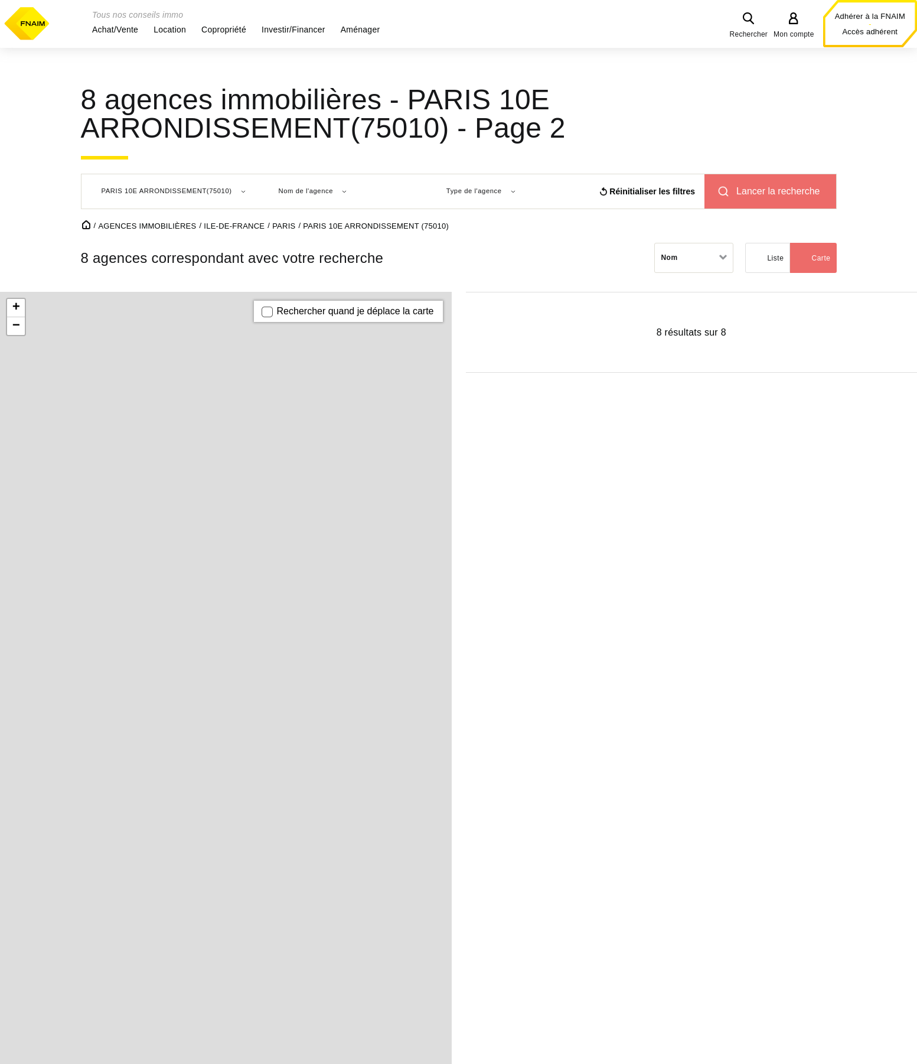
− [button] (16, 326)
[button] (115, 29)
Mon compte (794, 34)
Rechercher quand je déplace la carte (355, 311)
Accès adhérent (870, 31)
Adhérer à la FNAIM (870, 16)
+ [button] (16, 308)
